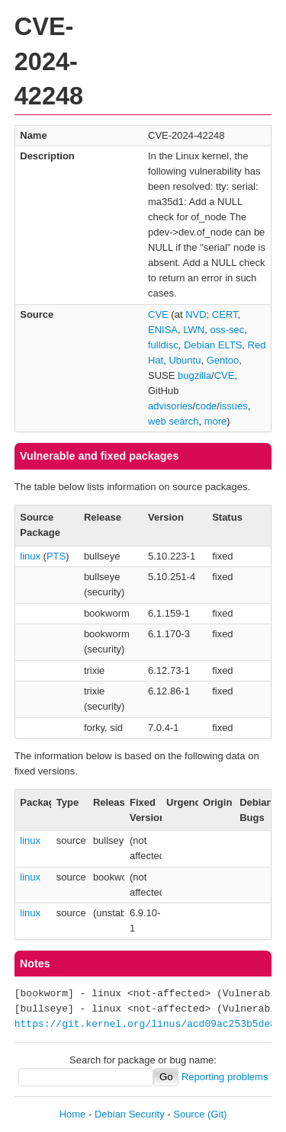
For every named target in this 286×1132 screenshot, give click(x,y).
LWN (193, 329)
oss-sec (227, 329)
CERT (225, 314)
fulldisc (163, 345)
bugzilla (194, 375)
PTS (56, 556)
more (215, 421)
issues (234, 406)
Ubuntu (185, 360)
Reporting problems (225, 1076)
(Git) (217, 1114)
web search (173, 421)
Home (72, 1114)
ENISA (163, 329)
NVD (195, 314)
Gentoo (223, 360)
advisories (170, 406)
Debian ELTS (213, 345)
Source (188, 1114)
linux (30, 556)
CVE (158, 314)
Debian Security (130, 1114)
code (206, 406)
